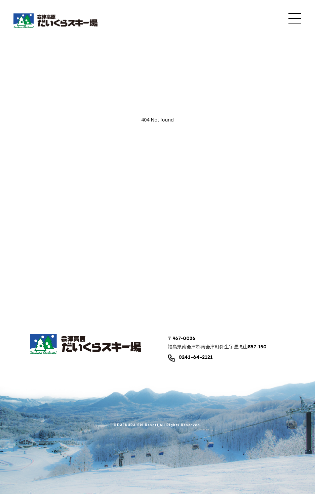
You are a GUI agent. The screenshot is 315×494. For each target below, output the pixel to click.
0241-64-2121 (196, 357)
